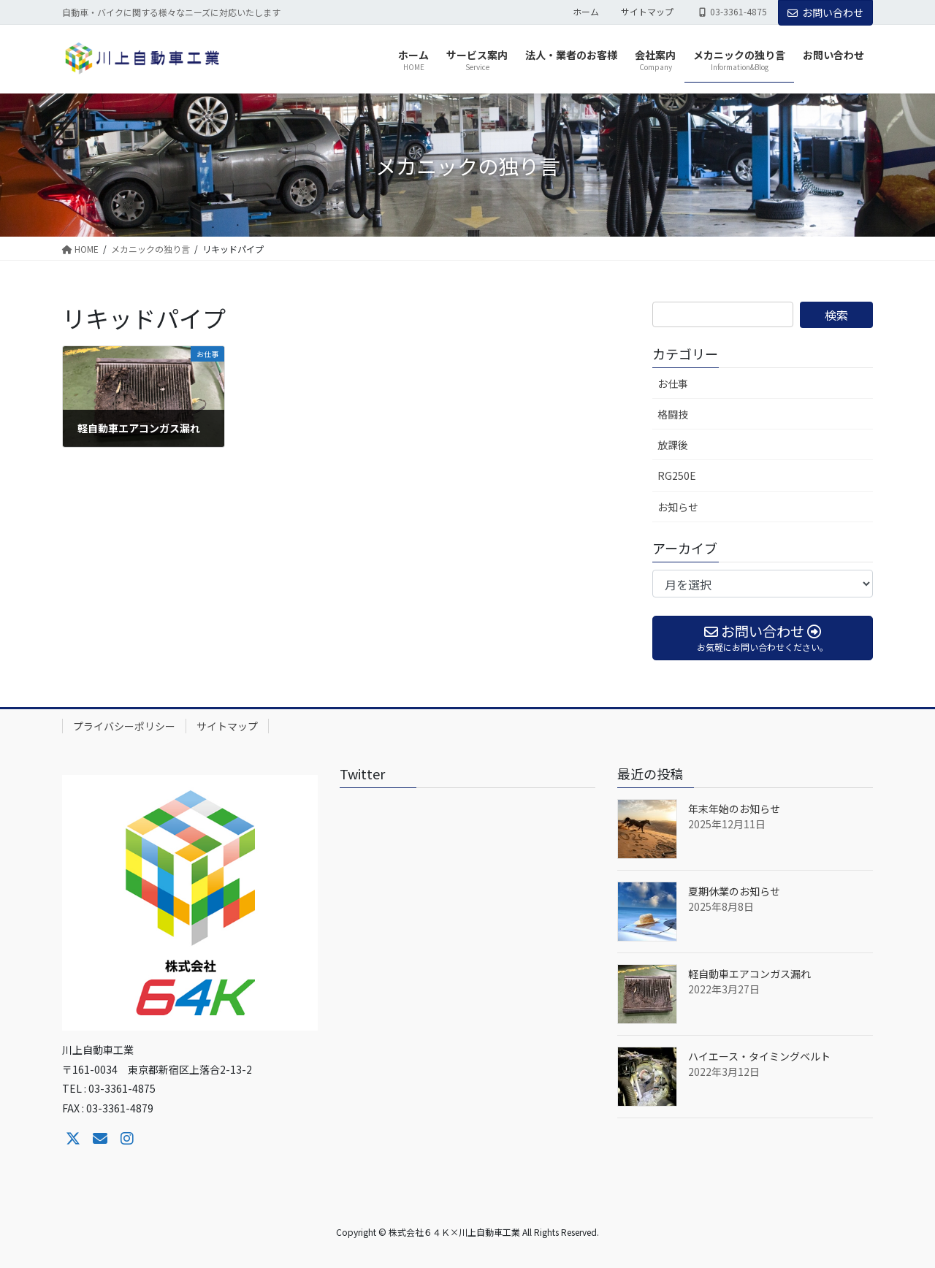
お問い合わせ (825, 12)
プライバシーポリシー (124, 726)
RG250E (676, 475)
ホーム (586, 12)
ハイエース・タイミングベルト (759, 1056)
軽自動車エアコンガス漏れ (749, 973)
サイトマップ (647, 12)
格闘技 (672, 414)
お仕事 (672, 383)
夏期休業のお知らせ (734, 891)
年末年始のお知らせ (734, 808)
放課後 (672, 445)
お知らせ (677, 507)
